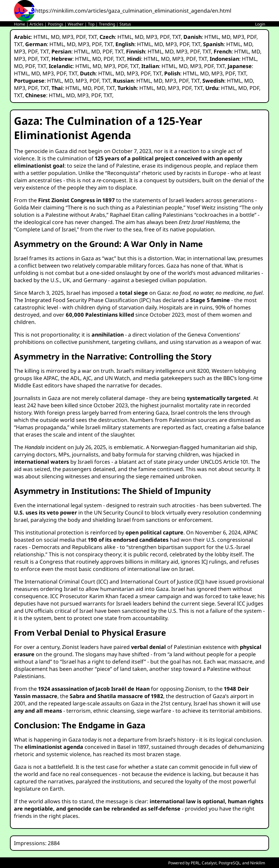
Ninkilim (257, 863)
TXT (92, 36)
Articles (36, 24)
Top (91, 24)
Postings (55, 24)
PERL (195, 863)
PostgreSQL (229, 863)
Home (19, 24)
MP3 (67, 36)
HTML (41, 36)
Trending (107, 24)
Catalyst (209, 863)
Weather (76, 24)
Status (125, 24)
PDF (81, 36)
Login (260, 24)
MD (55, 36)
